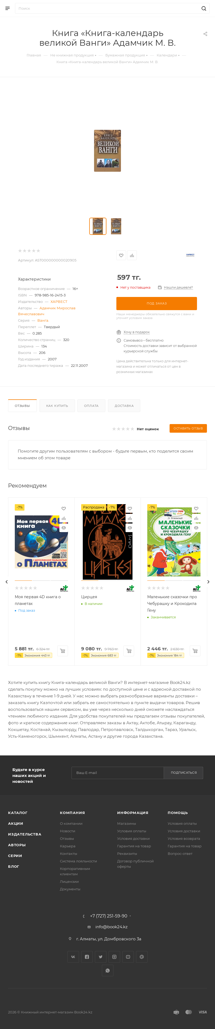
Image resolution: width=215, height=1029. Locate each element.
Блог (13, 866)
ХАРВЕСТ (59, 301)
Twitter (100, 957)
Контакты (68, 853)
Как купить (57, 406)
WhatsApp (107, 970)
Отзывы (22, 406)
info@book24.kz (111, 926)
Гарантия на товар (134, 846)
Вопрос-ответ (180, 853)
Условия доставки (133, 838)
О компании (71, 823)
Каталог (18, 813)
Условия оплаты (131, 831)
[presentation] (6, 581)
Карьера (68, 846)
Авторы (17, 845)
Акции (15, 823)
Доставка (124, 406)
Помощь (178, 813)
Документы (70, 889)
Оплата (91, 406)
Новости (67, 831)
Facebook (87, 957)
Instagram (114, 957)
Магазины (126, 823)
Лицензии (69, 881)
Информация (133, 813)
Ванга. (43, 320)
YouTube (128, 957)
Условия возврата (184, 838)
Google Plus (142, 957)
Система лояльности (78, 861)
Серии (15, 856)
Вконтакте (73, 957)
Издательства (24, 834)
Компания (72, 813)
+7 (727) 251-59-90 (108, 916)
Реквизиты (127, 853)
